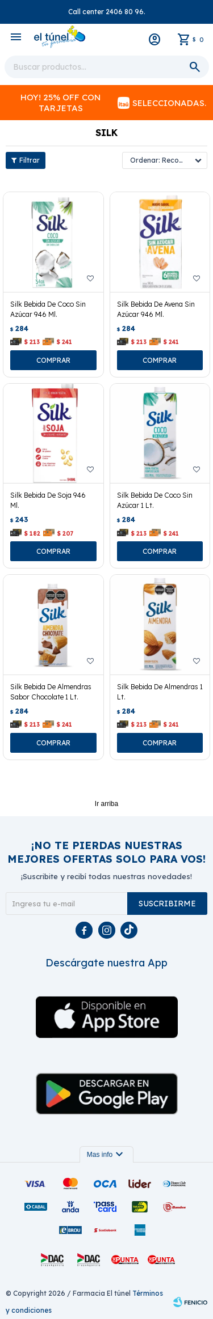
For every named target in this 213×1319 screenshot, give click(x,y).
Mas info (106, 1155)
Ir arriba (106, 804)
